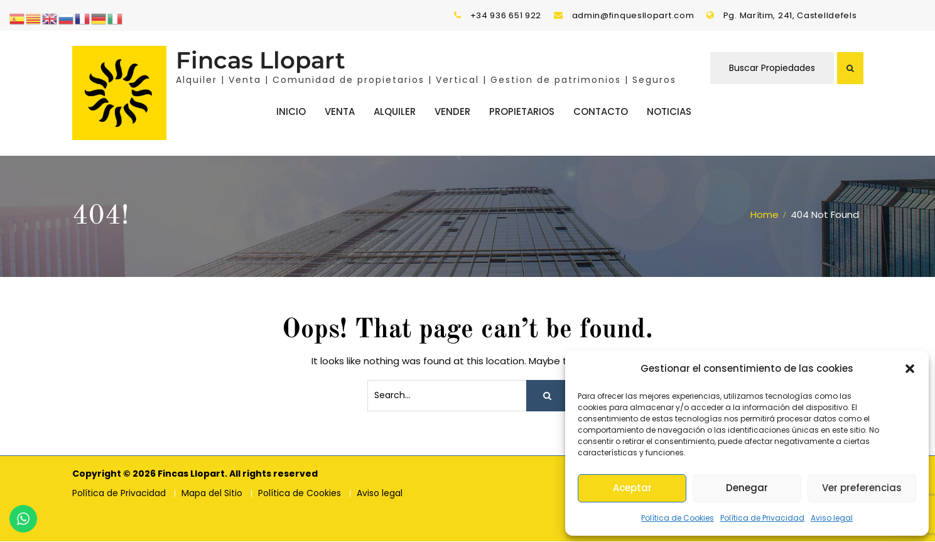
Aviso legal (832, 517)
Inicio (291, 111)
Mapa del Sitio (211, 494)
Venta (340, 111)
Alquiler (395, 111)
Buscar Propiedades (772, 68)
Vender (452, 111)
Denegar (747, 487)
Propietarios (521, 111)
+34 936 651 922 (506, 15)
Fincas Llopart (260, 60)
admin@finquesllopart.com (633, 15)
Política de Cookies (677, 517)
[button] (910, 368)
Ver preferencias (862, 487)
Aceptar (632, 487)
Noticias (669, 111)
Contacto (600, 111)
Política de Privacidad (762, 517)
